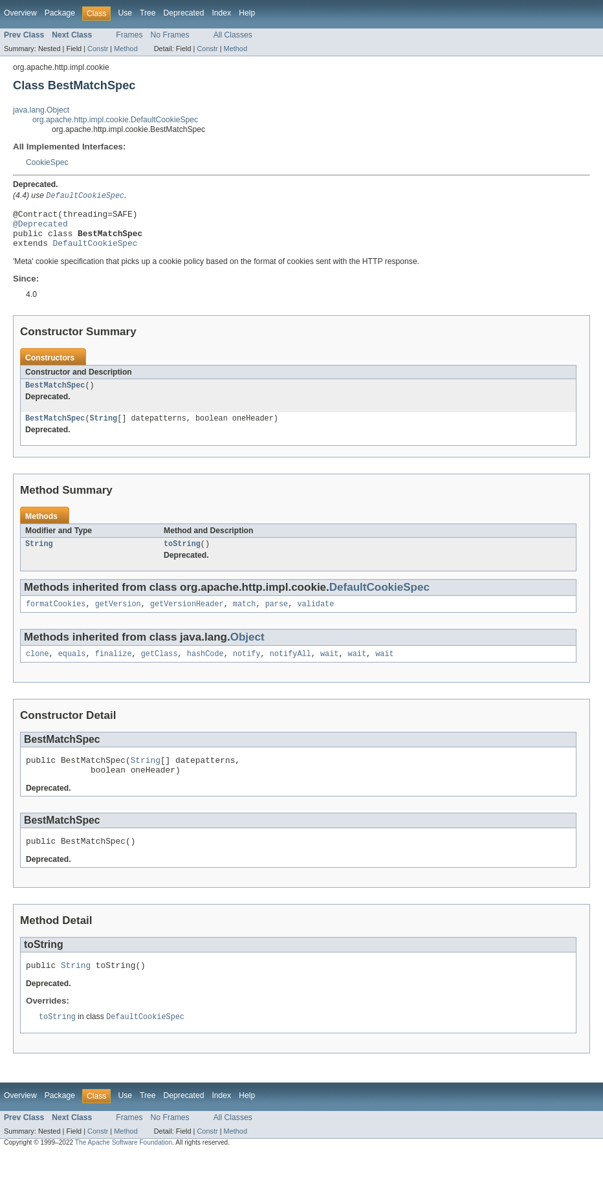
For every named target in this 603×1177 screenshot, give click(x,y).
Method (125, 48)
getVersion (118, 617)
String (104, 429)
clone (37, 668)
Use (125, 12)
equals (72, 668)
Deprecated (184, 12)
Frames (129, 34)
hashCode (205, 668)
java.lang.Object (41, 110)
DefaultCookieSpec (95, 251)
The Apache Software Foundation (123, 1165)
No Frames (170, 34)
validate (315, 617)
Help (247, 12)
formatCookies (55, 617)
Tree (148, 12)
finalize (113, 668)
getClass (159, 668)
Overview (20, 12)
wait (329, 668)
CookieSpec (47, 162)
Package (60, 12)
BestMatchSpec (55, 395)
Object (247, 650)
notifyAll (290, 668)
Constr (97, 48)
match (244, 617)
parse (277, 617)
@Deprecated (40, 228)
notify (247, 668)
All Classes (233, 34)
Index (221, 12)
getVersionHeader (187, 617)
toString (182, 556)
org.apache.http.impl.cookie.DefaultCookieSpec (115, 119)
